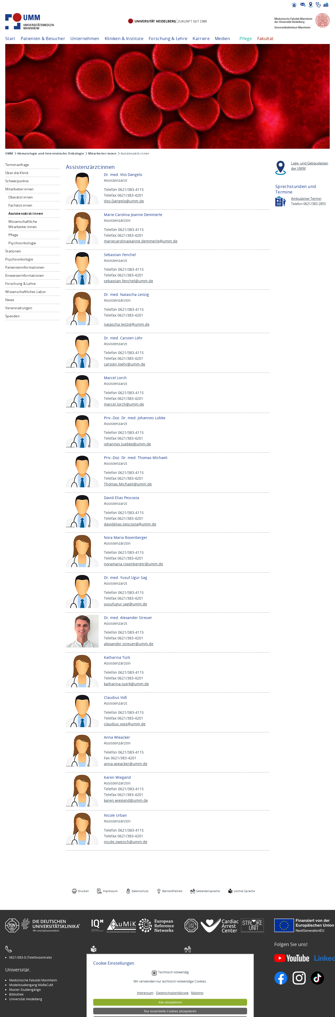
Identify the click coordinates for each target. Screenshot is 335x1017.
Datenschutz (140, 891)
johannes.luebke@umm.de (127, 443)
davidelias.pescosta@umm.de (130, 524)
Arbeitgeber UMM (107, 980)
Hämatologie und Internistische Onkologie (50, 153)
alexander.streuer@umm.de (128, 643)
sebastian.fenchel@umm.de (128, 280)
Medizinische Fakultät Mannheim (33, 980)
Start (10, 38)
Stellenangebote (200, 980)
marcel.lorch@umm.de (124, 404)
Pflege (245, 38)
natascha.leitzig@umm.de (126, 324)
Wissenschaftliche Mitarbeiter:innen (22, 224)
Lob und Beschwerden (204, 994)
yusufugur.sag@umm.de (125, 603)
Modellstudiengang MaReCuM (31, 985)
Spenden (12, 316)
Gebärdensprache (208, 891)
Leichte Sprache (244, 891)
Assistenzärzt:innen (25, 213)
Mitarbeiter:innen (102, 153)
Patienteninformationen (24, 267)
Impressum (110, 891)
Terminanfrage (17, 164)
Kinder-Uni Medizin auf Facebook (118, 989)
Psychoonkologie (22, 243)
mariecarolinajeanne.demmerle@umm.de (140, 241)
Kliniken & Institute (124, 38)
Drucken (83, 891)
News (9, 299)
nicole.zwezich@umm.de (125, 841)
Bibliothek (16, 994)
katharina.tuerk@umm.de (126, 683)
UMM (9, 153)
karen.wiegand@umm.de (126, 800)
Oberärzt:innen (20, 197)
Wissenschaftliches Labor (25, 291)
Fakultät (265, 38)
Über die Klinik (17, 172)
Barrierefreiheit (172, 891)
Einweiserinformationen (24, 275)
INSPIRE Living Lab (107, 985)
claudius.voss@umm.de (125, 723)
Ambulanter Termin (306, 198)
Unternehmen (84, 38)
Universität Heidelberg (25, 999)
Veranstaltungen (18, 308)
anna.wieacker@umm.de (125, 763)
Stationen (13, 251)
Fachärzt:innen (20, 205)
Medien (222, 38)
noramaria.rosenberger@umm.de (133, 563)
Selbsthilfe (195, 989)
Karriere (201, 38)
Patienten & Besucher (43, 38)
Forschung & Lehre (168, 38)
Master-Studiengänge (25, 989)
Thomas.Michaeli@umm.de (128, 484)
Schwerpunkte (17, 181)
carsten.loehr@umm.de (124, 364)
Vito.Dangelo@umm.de (124, 200)
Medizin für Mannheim (110, 994)
